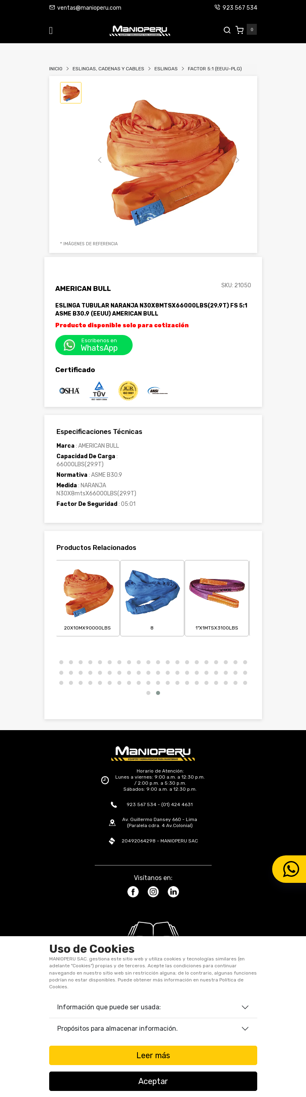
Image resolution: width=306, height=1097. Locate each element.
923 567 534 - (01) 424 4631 (160, 804)
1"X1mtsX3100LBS (217, 596)
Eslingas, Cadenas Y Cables (108, 68)
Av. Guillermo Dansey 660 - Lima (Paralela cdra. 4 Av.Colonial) (159, 822)
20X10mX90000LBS (87, 596)
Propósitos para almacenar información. (117, 1028)
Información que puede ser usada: (109, 1007)
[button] (61, 662)
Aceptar (153, 1081)
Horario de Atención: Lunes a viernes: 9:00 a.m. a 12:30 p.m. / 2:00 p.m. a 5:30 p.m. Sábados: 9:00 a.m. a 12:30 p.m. (160, 780)
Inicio (55, 68)
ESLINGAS (166, 68)
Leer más (153, 1055)
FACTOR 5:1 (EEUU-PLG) (215, 68)
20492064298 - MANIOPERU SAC (160, 841)
